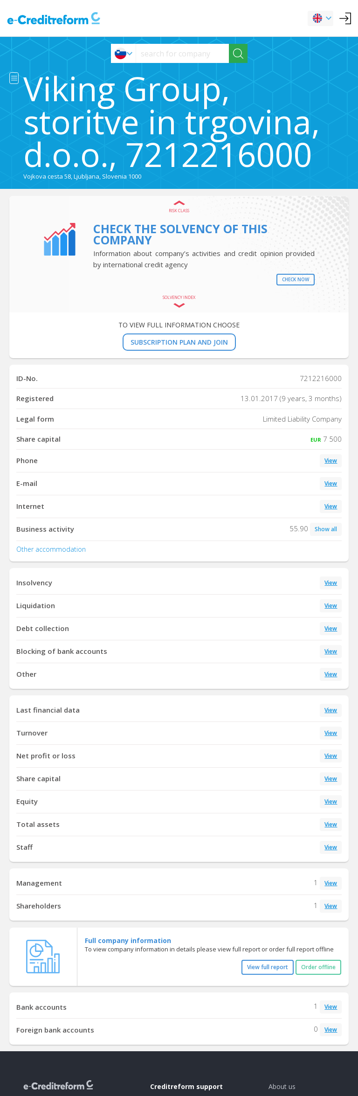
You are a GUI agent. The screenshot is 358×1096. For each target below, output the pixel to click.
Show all (326, 529)
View (330, 461)
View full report (267, 967)
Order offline (318, 967)
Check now (295, 279)
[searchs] (182, 53)
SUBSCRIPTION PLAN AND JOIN (179, 342)
